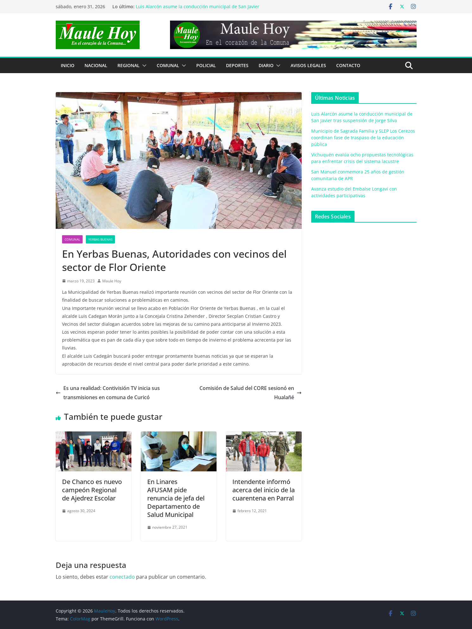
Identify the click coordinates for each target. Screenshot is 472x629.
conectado (122, 576)
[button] (143, 65)
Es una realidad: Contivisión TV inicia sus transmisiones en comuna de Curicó (108, 393)
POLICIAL (206, 65)
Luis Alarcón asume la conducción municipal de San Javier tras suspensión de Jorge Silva (197, 9)
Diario (266, 65)
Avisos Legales (308, 65)
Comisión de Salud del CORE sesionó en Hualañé (250, 393)
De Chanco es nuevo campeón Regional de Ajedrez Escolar (92, 489)
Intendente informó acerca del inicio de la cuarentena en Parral (263, 489)
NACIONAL (96, 65)
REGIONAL (128, 65)
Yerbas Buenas (100, 239)
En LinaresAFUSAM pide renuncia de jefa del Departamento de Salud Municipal (176, 498)
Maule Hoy (111, 281)
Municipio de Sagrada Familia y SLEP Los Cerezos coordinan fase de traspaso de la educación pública (363, 137)
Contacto (348, 65)
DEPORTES (237, 65)
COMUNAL (168, 65)
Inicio (67, 65)
